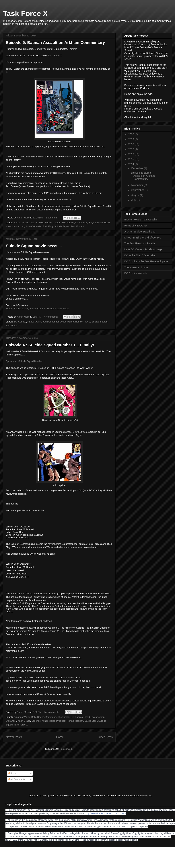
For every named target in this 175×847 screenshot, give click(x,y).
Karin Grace (24, 720)
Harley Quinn (34, 321)
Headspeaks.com (15, 226)
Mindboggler (48, 720)
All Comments (16, 779)
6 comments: (51, 316)
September (137, 190)
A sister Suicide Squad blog (139, 231)
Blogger (147, 795)
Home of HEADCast (135, 225)
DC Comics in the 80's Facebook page (146, 261)
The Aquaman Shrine (136, 267)
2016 (131, 154)
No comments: (52, 712)
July (134, 200)
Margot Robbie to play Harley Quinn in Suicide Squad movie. (38, 308)
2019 (131, 139)
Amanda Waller (30, 222)
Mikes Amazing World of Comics (142, 237)
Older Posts (105, 737)
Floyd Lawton (96, 222)
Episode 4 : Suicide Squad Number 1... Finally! (50, 345)
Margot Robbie (75, 321)
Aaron (17, 222)
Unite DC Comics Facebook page (143, 249)
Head (107, 222)
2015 (131, 159)
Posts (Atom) (66, 749)
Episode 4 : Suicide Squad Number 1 (25, 361)
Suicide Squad (61, 226)
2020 (131, 134)
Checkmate (63, 717)
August (135, 195)
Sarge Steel (91, 720)
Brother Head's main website (140, 219)
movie (87, 321)
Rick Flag (48, 226)
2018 (131, 144)
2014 (131, 164)
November (137, 185)
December (137, 168)
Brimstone (50, 717)
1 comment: (52, 217)
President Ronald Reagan (69, 720)
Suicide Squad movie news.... (34, 246)
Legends (36, 720)
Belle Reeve (45, 222)
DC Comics (81, 222)
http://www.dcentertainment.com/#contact (106, 813)
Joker (63, 321)
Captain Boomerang (63, 222)
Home (60, 737)
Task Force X (25, 13)
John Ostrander (34, 226)
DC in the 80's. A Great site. (140, 255)
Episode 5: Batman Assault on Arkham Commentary (55, 42)
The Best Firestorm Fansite (139, 243)
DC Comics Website (135, 273)
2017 (131, 149)
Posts (12, 773)
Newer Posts (14, 737)
